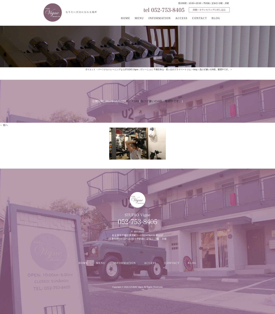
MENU (139, 18)
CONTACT (199, 18)
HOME (125, 18)
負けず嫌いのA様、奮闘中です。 (161, 101)
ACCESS (181, 18)
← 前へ (4, 125)
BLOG (216, 18)
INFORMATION (159, 18)
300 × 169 (132, 101)
